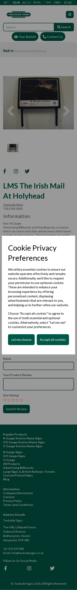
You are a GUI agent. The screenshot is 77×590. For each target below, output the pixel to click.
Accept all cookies (53, 339)
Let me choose (21, 339)
